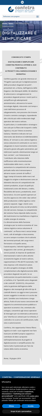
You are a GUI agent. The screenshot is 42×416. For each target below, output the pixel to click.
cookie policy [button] (34, 396)
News (11, 23)
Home (4, 23)
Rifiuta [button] (11, 406)
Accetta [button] (30, 406)
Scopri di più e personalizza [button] (21, 411)
